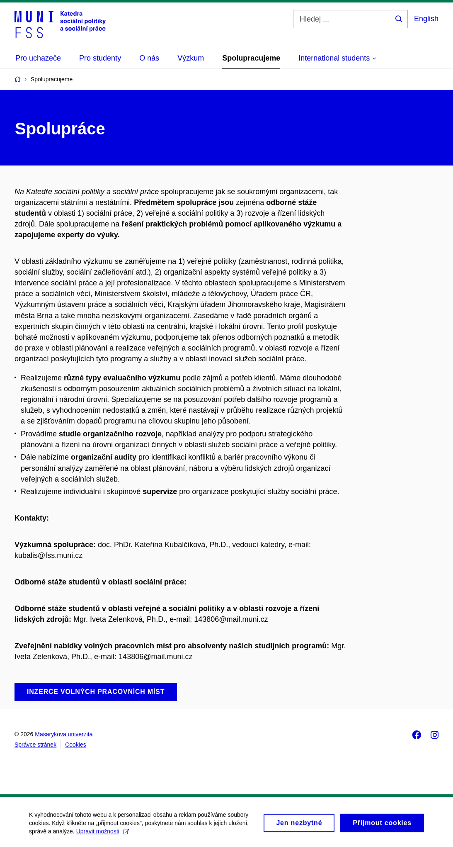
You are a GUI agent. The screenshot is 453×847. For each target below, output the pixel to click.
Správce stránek (35, 744)
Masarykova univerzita (63, 734)
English (426, 19)
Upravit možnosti (102, 834)
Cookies (75, 744)
